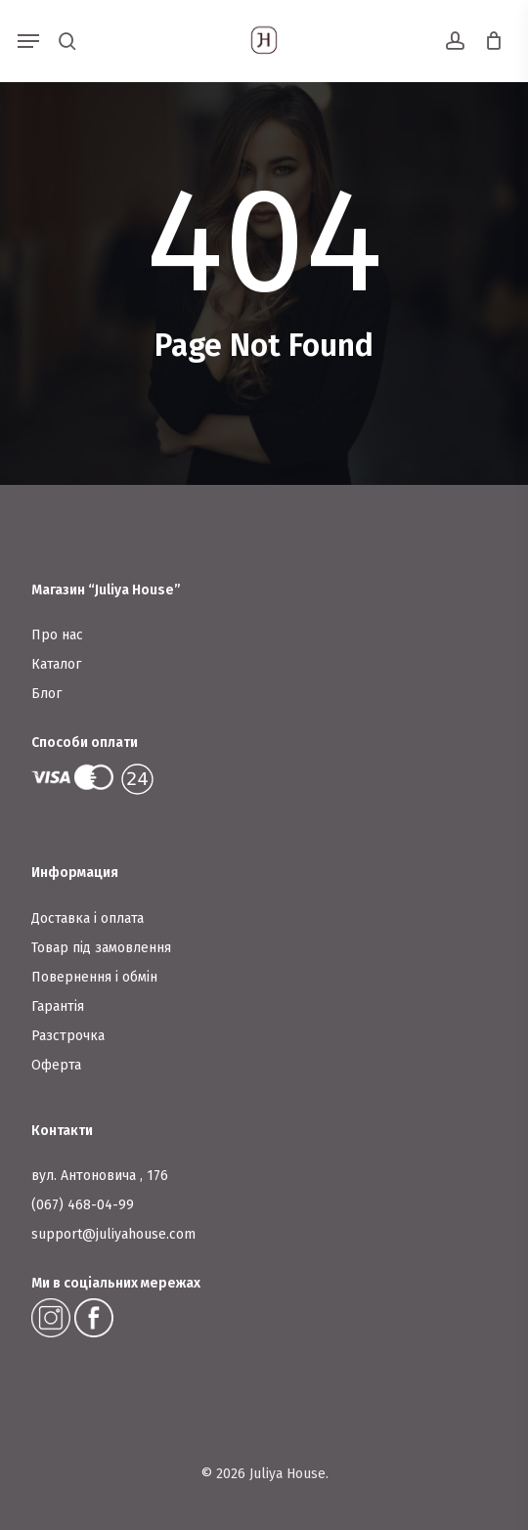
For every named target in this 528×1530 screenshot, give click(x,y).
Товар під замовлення (101, 948)
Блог (46, 693)
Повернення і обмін (94, 977)
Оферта (56, 1065)
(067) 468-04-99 (82, 1205)
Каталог (56, 664)
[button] (28, 41)
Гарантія (57, 1006)
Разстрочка (68, 1035)
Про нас (57, 635)
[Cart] (488, 41)
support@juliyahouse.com (113, 1234)
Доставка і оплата (87, 918)
